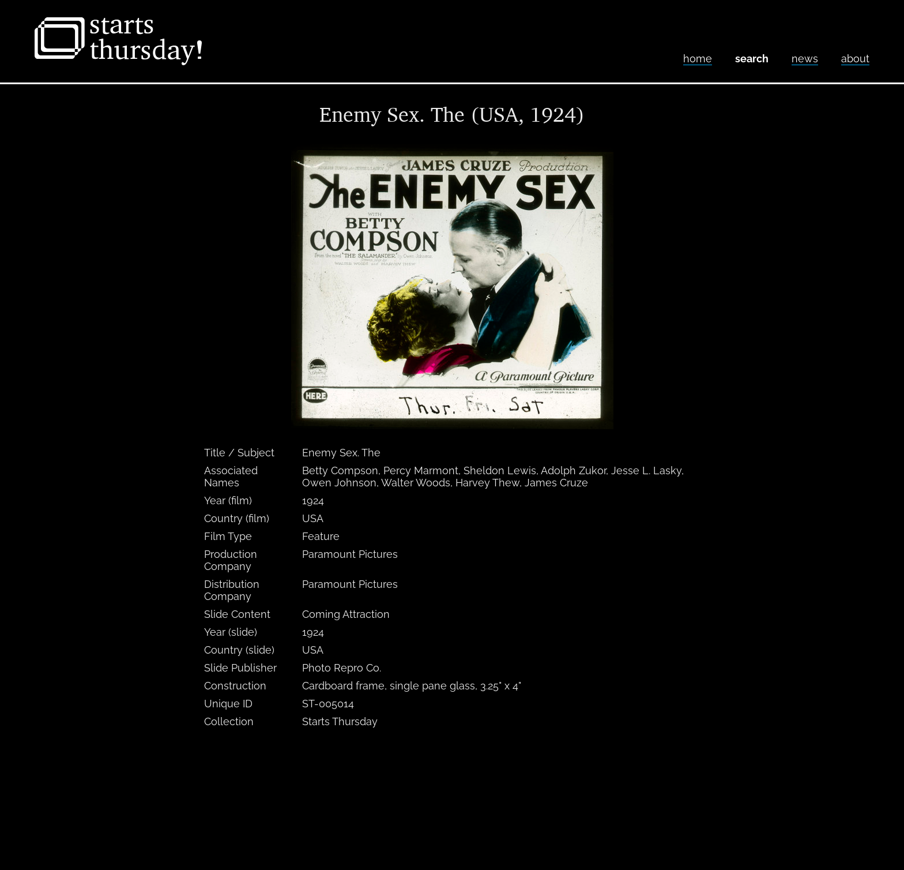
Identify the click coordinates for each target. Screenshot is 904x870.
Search (752, 58)
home (697, 58)
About (855, 58)
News (805, 58)
